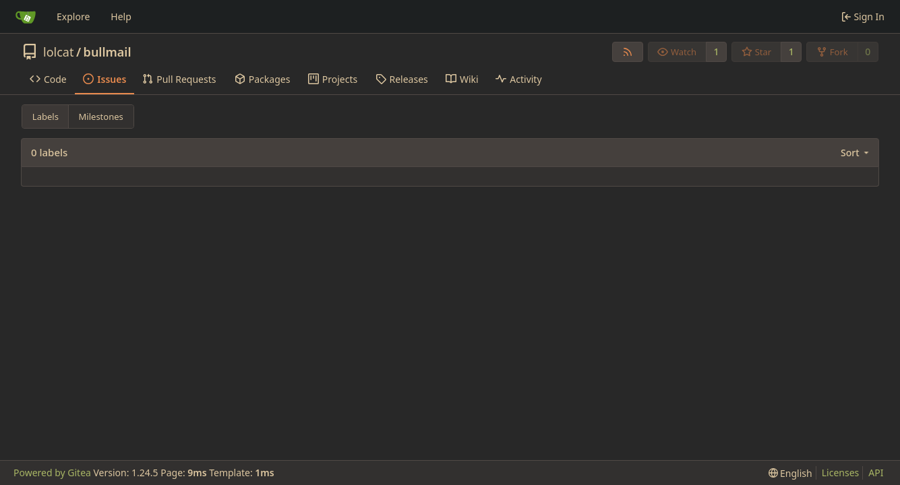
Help (121, 16)
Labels (45, 116)
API (875, 472)
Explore (73, 16)
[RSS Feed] (627, 52)
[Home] (25, 17)
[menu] (856, 152)
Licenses (841, 472)
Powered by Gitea (52, 472)
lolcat (58, 52)
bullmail (107, 52)
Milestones (101, 116)
